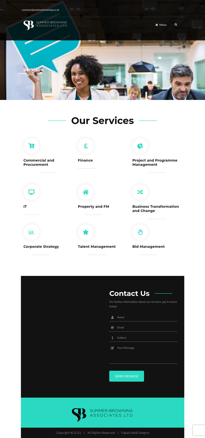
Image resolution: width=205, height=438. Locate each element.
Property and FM (93, 206)
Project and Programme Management (155, 162)
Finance (85, 160)
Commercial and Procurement (39, 162)
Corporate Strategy (41, 246)
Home (167, 71)
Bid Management (148, 246)
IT (25, 206)
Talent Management (97, 246)
